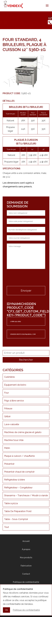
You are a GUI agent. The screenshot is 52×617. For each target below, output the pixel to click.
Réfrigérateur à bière (14, 479)
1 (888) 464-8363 (15, 321)
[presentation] (26, 277)
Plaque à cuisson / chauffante (19, 456)
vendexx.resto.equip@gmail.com (23, 334)
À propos (26, 549)
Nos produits (26, 557)
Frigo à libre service (14, 400)
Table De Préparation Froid (17, 511)
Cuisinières (9, 377)
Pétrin (7, 448)
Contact (26, 574)
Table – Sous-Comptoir (16, 519)
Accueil (26, 541)
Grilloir (7, 416)
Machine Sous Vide (13, 440)
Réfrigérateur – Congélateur (18, 487)
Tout (6, 527)
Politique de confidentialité (26, 582)
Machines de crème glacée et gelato (22, 432)
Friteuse (8, 408)
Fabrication (26, 566)
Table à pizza (11, 503)
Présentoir (9, 464)
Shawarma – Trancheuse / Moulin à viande (26, 495)
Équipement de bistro (15, 385)
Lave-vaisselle (11, 424)
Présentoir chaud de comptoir (19, 471)
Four (6, 392)
